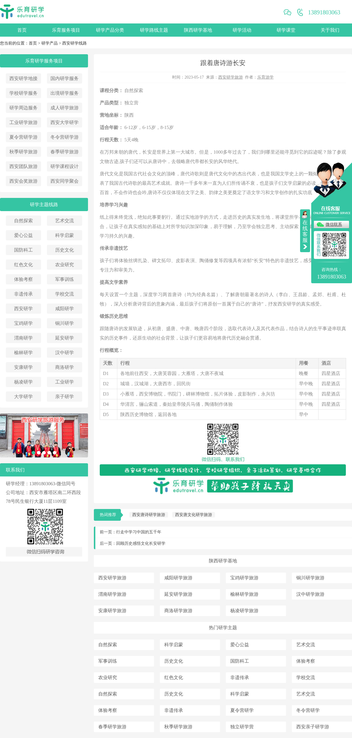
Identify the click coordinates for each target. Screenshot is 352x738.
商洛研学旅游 (178, 610)
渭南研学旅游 (112, 594)
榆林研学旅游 (244, 594)
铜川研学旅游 (310, 577)
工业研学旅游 (23, 122)
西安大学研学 (64, 122)
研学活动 (242, 30)
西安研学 (23, 308)
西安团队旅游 (23, 166)
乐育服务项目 (66, 30)
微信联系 (334, 224)
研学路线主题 (154, 30)
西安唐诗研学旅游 (148, 515)
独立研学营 (242, 726)
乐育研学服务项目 (44, 60)
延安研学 (64, 337)
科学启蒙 (64, 235)
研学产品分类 (110, 30)
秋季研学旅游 (23, 151)
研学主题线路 (44, 204)
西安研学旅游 (230, 77)
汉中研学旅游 (310, 594)
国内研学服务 (64, 78)
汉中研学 (64, 352)
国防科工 (23, 249)
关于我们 (330, 30)
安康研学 (23, 367)
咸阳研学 (64, 308)
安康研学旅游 (112, 610)
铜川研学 (64, 323)
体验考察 (23, 279)
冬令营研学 (308, 710)
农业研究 (64, 264)
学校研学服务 (23, 93)
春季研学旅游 (64, 151)
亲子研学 (64, 396)
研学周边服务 (23, 107)
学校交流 (64, 293)
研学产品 (49, 43)
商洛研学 (64, 367)
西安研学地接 (23, 78)
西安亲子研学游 (312, 726)
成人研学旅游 (64, 107)
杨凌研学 (23, 381)
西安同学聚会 (64, 181)
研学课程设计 (64, 166)
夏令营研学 (242, 710)
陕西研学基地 (198, 30)
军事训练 (64, 279)
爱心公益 (23, 235)
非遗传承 (23, 293)
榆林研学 (23, 352)
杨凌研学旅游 (244, 610)
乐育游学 (265, 77)
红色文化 (23, 264)
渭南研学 (23, 337)
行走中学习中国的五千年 (138, 532)
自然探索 (23, 220)
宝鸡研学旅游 (244, 577)
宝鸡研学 (23, 323)
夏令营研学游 (23, 137)
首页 (22, 30)
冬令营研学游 (64, 137)
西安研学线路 (74, 43)
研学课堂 (286, 30)
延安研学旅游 (178, 594)
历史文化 (64, 249)
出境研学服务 (64, 93)
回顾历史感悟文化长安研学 (140, 543)
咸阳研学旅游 (178, 577)
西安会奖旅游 (23, 181)
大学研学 (23, 396)
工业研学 (64, 381)
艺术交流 (64, 220)
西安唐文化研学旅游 (193, 515)
